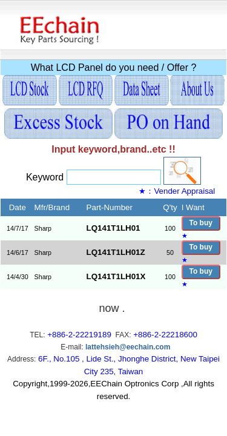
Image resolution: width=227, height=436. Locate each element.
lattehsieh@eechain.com (127, 347)
